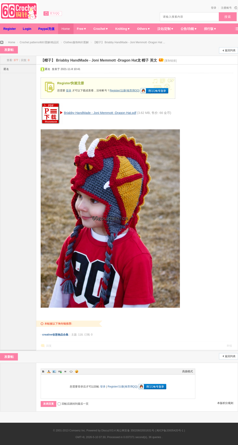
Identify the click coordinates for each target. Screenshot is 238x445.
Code (71, 371)
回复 (49, 345)
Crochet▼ (100, 29)
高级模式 (187, 371)
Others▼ (143, 29)
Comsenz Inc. (77, 430)
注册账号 (226, 7)
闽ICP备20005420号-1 (169, 430)
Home (65, 29)
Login (27, 29)
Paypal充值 (46, 29)
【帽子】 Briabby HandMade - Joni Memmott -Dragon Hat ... (129, 42)
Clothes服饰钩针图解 (76, 42)
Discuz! (105, 430)
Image (54, 371)
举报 (229, 345)
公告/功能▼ (189, 29)
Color (48, 371)
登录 (213, 7)
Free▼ (81, 29)
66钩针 (2, 42)
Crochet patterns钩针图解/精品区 (39, 42)
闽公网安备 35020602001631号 (135, 430)
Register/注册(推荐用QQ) (125, 90)
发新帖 (9, 50)
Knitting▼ (122, 29)
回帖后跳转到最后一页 (73, 403)
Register (9, 29)
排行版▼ (210, 29)
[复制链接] (170, 60)
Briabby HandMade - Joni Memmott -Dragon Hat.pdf (100, 113)
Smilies (76, 371)
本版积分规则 (225, 403)
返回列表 (230, 50)
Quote (65, 371)
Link (60, 371)
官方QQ (54, 13)
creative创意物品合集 (55, 334)
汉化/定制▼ (165, 29)
